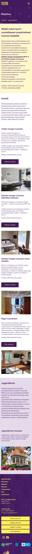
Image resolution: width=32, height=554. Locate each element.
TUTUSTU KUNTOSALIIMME (10, 88)
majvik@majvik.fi (12, 513)
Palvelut (4, 487)
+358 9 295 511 (9, 511)
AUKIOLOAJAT (15, 518)
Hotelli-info (5, 494)
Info (2, 492)
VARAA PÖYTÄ (15, 523)
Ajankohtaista (6, 479)
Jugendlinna (12, 20)
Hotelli (3, 20)
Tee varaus (8, 344)
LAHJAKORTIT (15, 531)
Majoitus (4, 484)
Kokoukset (4, 481)
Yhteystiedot (5, 489)
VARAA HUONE (10, 162)
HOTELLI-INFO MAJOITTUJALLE (12, 86)
